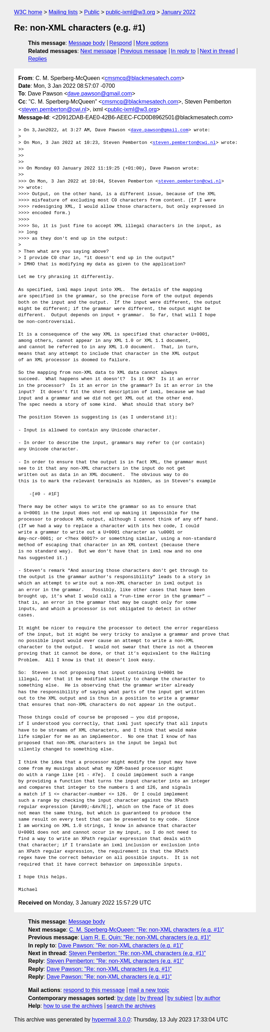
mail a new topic (149, 990)
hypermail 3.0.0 (111, 1020)
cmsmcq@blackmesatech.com (143, 78)
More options (152, 43)
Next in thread (217, 51)
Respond (120, 43)
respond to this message (93, 990)
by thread (151, 998)
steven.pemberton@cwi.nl (53, 109)
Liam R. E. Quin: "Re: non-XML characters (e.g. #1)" (146, 937)
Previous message (144, 51)
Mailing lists (63, 12)
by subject (180, 998)
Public (91, 12)
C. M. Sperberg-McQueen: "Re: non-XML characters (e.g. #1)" (146, 930)
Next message (98, 51)
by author (208, 998)
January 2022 (178, 12)
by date (126, 998)
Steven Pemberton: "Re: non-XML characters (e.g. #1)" (137, 953)
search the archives (131, 1006)
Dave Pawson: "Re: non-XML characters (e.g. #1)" (120, 945)
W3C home (28, 12)
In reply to (183, 51)
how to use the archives (73, 1006)
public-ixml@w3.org (130, 12)
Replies (37, 59)
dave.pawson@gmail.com (100, 94)
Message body (87, 43)
